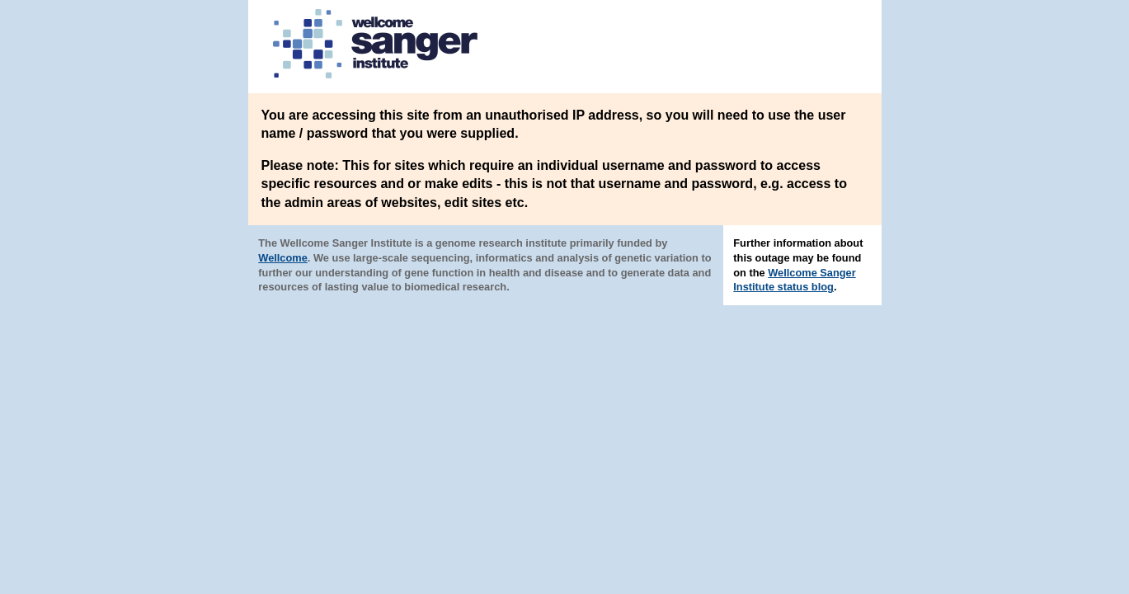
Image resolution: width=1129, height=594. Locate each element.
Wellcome (283, 258)
